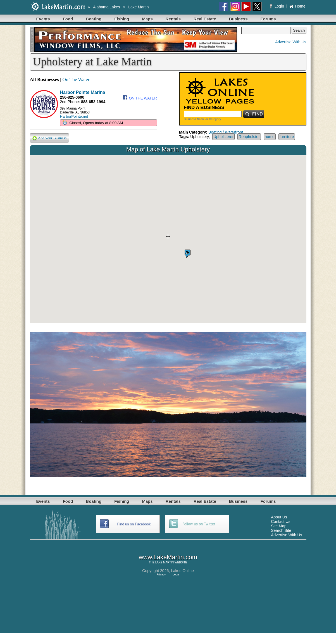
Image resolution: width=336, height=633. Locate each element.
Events (43, 18)
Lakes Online (182, 570)
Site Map (278, 526)
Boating (93, 18)
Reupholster (249, 136)
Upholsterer (223, 136)
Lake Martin (138, 7)
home (270, 136)
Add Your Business (49, 138)
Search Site (281, 530)
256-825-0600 (72, 97)
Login (277, 6)
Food (68, 18)
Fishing (121, 18)
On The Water (75, 79)
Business (238, 18)
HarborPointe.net (74, 116)
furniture (287, 136)
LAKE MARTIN (164, 562)
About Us (279, 517)
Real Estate (205, 18)
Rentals (173, 18)
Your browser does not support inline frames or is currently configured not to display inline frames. (168, 239)
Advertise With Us (290, 42)
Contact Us (280, 521)
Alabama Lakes (106, 7)
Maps (147, 18)
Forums (268, 18)
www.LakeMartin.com (168, 557)
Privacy (161, 574)
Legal (176, 574)
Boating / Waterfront (225, 132)
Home (297, 6)
